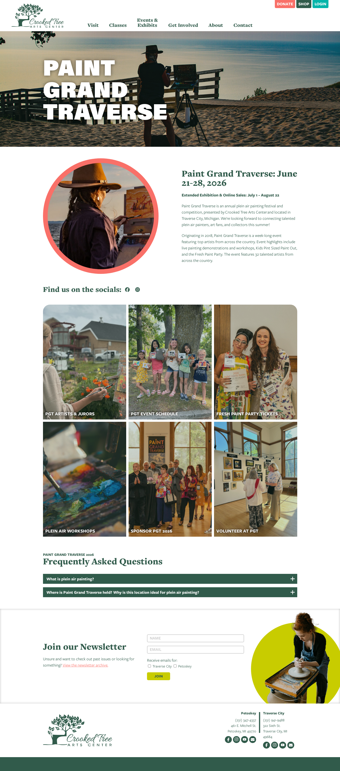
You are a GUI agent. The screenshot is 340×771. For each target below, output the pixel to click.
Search (269, 3)
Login (320, 3)
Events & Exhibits (147, 22)
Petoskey (183, 666)
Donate (285, 3)
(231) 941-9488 (274, 720)
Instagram (236, 739)
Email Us (252, 739)
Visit (93, 25)
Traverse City (160, 666)
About (215, 25)
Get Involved (183, 25)
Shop (303, 3)
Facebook (228, 739)
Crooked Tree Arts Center (38, 15)
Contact (243, 25)
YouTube (244, 739)
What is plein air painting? (70, 578)
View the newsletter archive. (85, 665)
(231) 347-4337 (245, 720)
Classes (118, 25)
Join (158, 676)
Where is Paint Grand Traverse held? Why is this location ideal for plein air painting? (122, 592)
